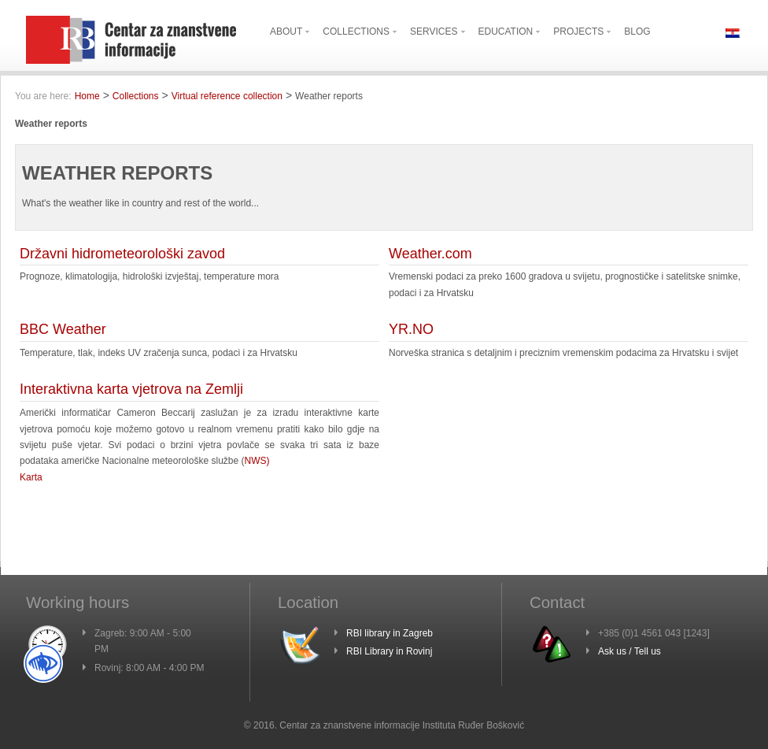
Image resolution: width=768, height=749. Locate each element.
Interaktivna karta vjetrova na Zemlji (131, 389)
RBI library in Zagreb (389, 633)
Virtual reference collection (227, 96)
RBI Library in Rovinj (389, 651)
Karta (31, 477)
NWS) (257, 460)
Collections (136, 96)
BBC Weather (63, 329)
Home (87, 96)
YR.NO (411, 329)
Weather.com (430, 253)
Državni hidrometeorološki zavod (122, 253)
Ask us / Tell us (629, 651)
